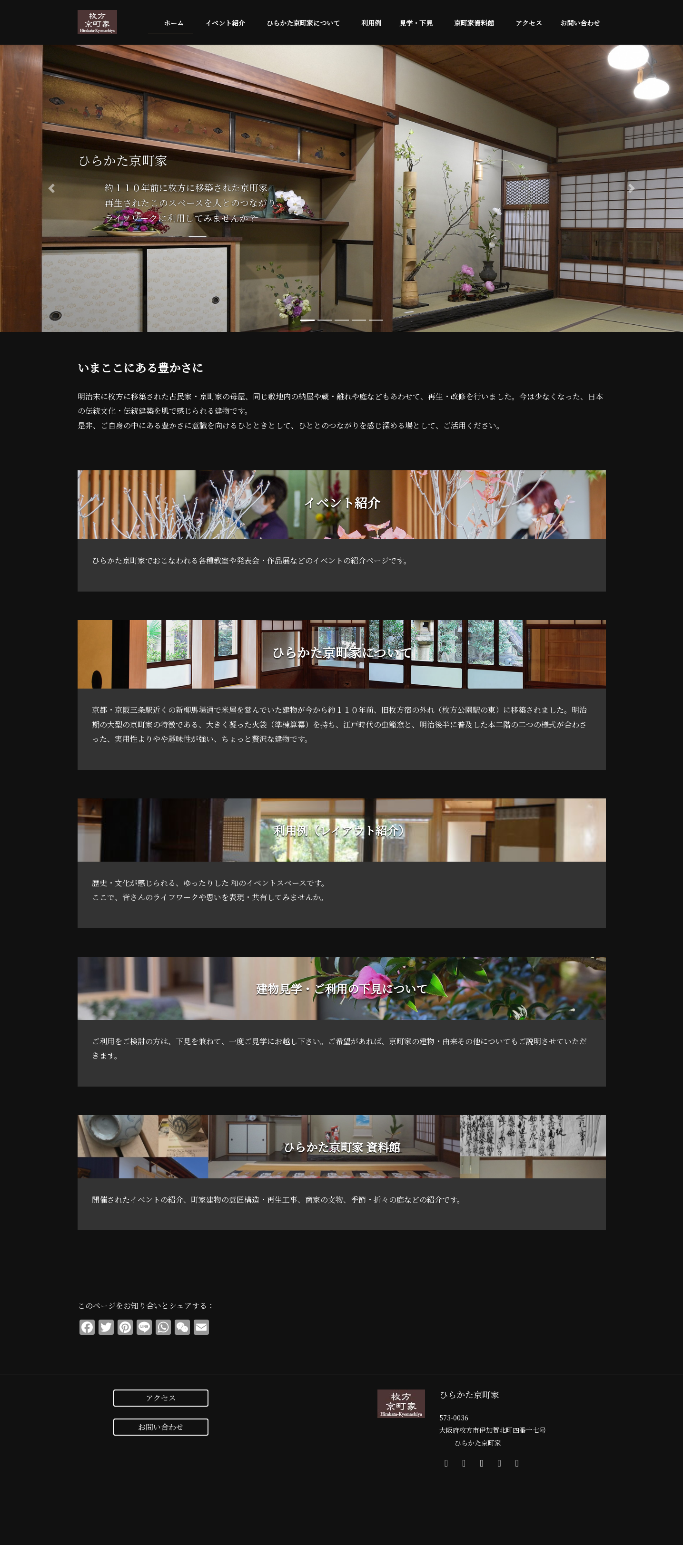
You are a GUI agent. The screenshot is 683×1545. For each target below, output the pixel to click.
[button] (51, 188)
